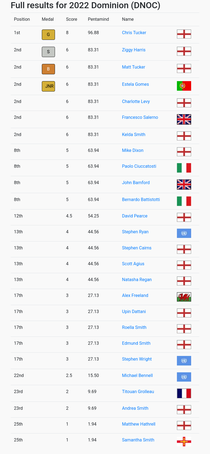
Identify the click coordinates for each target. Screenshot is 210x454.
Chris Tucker (134, 32)
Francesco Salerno (140, 117)
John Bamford (136, 182)
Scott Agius (133, 263)
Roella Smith (134, 327)
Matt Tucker (133, 67)
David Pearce (134, 216)
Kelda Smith (133, 134)
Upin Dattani (134, 311)
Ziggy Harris (133, 49)
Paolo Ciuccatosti (139, 166)
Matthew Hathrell (138, 424)
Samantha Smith (138, 440)
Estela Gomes (135, 84)
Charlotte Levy (136, 101)
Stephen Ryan (135, 231)
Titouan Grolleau (138, 391)
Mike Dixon (132, 150)
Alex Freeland (135, 295)
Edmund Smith (136, 343)
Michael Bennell (137, 375)
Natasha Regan (137, 279)
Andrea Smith (135, 408)
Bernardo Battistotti (141, 199)
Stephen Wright (137, 359)
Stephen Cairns (136, 247)
